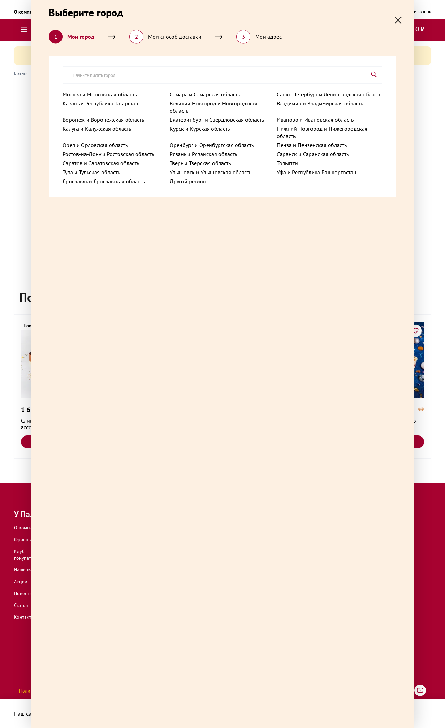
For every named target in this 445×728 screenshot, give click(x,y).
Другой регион (188, 180)
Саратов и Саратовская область (101, 162)
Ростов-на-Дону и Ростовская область (108, 153)
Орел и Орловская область (95, 144)
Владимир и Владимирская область (320, 102)
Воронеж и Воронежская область (103, 119)
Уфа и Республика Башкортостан (316, 171)
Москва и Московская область (100, 93)
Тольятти (287, 162)
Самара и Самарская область (205, 93)
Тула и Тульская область (91, 171)
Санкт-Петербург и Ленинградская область (329, 93)
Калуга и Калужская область (97, 128)
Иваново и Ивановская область (315, 119)
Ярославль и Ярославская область (104, 180)
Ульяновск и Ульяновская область (210, 171)
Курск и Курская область (200, 128)
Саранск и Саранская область (313, 153)
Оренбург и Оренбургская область (212, 144)
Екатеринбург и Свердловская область (217, 119)
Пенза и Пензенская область (312, 144)
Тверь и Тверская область (200, 162)
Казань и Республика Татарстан (100, 102)
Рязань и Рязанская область (203, 153)
